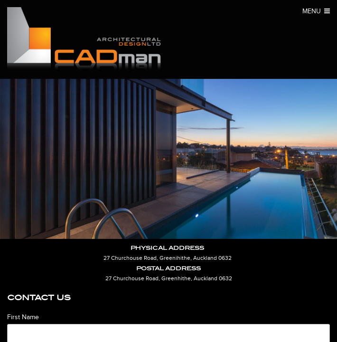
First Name (23, 317)
